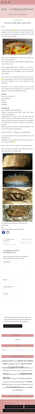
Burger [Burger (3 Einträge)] (13, 364)
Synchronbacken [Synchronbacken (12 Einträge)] (13, 387)
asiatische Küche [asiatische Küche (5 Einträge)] (7, 361)
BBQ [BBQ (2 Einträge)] (9, 364)
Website (5, 293)
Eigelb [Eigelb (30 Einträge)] (12, 367)
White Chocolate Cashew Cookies (25, 241)
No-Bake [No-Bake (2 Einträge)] (13, 381)
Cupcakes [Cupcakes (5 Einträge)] (5, 368)
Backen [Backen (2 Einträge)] (15, 361)
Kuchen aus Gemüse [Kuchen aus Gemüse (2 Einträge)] (15, 378)
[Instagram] (2, 2)
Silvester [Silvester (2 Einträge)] (31, 384)
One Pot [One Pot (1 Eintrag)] (25, 381)
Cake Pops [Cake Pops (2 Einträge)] (17, 364)
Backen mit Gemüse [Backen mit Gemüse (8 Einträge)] (25, 361)
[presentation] (11, 307)
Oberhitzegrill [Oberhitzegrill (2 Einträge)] (19, 381)
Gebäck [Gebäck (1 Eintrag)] (10, 370)
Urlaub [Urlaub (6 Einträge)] (29, 387)
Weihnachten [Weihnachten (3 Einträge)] (19, 390)
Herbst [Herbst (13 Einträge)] (6, 374)
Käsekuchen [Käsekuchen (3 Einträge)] (24, 378)
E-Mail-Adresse (8, 286)
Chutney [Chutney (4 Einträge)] (23, 364)
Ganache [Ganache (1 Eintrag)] (31, 367)
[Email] (9, 2)
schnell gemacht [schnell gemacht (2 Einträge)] (24, 384)
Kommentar (7, 262)
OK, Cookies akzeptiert (14, 406)
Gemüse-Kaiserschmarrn (10, 242)
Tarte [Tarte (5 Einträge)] (23, 387)
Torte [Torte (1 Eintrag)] (26, 387)
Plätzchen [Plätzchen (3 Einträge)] (5, 384)
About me (17, 339)
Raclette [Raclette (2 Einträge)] (10, 384)
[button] (3, 232)
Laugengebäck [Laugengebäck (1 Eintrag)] (5, 381)
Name (5, 279)
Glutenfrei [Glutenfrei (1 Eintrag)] (14, 370)
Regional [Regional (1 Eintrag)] (14, 384)
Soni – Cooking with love (17, 9)
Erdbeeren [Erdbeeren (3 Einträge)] (27, 367)
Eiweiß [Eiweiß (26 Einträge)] (19, 367)
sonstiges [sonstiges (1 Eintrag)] (4, 387)
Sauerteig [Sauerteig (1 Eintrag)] (18, 384)
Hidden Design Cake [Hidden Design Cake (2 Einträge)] (14, 374)
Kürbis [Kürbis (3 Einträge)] (30, 378)
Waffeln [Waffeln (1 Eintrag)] (13, 390)
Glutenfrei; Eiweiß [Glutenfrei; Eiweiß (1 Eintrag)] (20, 370)
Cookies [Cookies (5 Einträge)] (29, 364)
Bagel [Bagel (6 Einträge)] (5, 364)
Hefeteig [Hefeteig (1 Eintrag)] (30, 370)
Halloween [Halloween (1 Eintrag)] (26, 370)
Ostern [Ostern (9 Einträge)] (29, 381)
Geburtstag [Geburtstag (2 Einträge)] (5, 370)
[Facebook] (5, 2)
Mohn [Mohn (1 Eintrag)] (10, 381)
